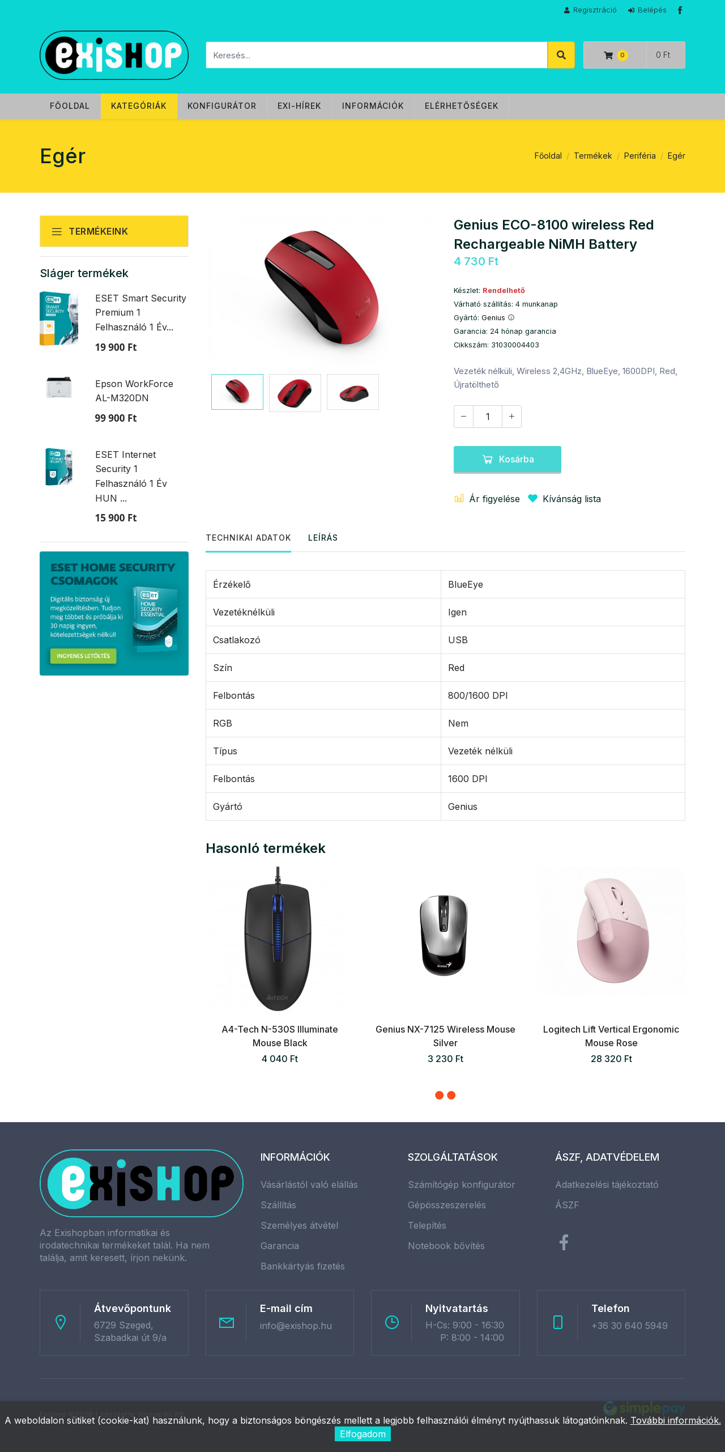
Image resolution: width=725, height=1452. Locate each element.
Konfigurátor (222, 106)
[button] (439, 1095)
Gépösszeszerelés (447, 1205)
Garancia (280, 1245)
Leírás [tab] (323, 537)
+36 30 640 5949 (629, 1325)
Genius (498, 317)
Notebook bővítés (446, 1245)
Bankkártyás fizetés (303, 1266)
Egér (676, 155)
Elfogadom (363, 1434)
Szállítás (278, 1205)
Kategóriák (139, 106)
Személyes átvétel (299, 1225)
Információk (373, 106)
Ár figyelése (487, 498)
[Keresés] (377, 55)
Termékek (593, 155)
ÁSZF (567, 1205)
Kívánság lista (562, 498)
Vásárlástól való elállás (309, 1184)
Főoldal (70, 106)
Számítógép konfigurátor (461, 1184)
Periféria (640, 155)
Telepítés (427, 1225)
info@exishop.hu (296, 1325)
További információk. (675, 1420)
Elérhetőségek (461, 106)
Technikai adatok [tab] (248, 537)
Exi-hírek (299, 106)
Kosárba (507, 459)
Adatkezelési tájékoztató (607, 1184)
